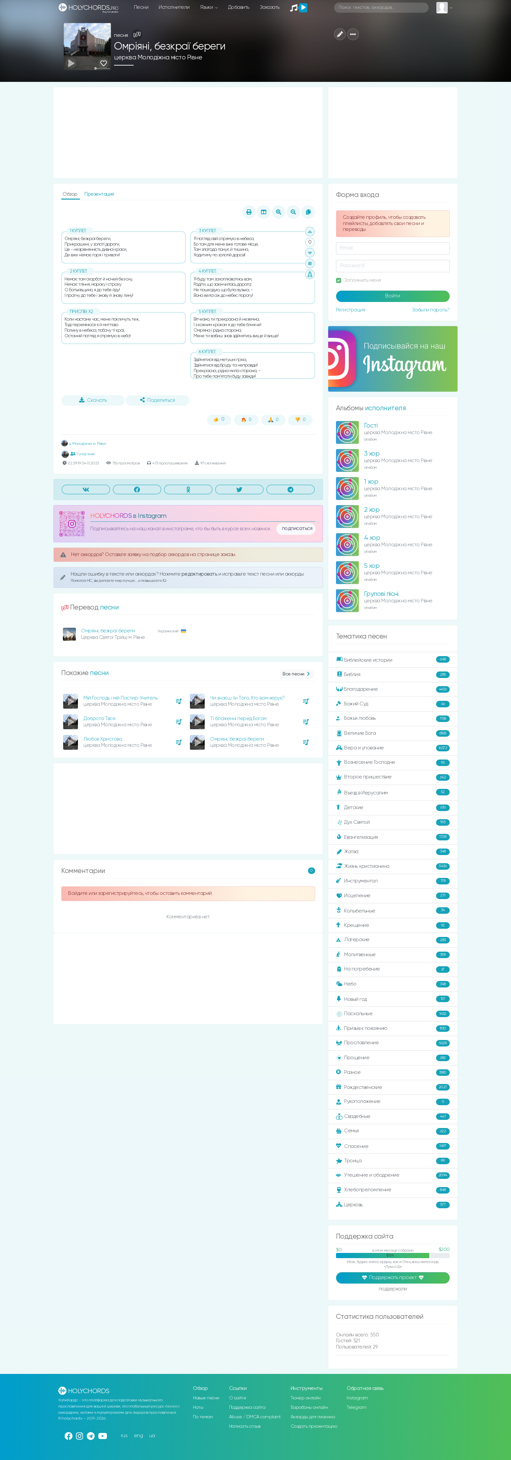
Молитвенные (393, 955)
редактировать (200, 574)
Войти (392, 296)
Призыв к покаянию (393, 1028)
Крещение (393, 925)
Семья (393, 1131)
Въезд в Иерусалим (393, 792)
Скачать (93, 400)
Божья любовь (393, 718)
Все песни (297, 674)
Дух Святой (393, 822)
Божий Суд (393, 704)
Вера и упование (393, 748)
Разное (393, 1072)
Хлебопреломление (393, 1190)
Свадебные (393, 1116)
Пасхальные (393, 1014)
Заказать (270, 7)
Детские (393, 808)
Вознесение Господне (393, 763)
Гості (371, 425)
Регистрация (350, 310)
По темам (202, 1417)
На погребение (393, 969)
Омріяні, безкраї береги (108, 630)
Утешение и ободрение (393, 1175)
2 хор (372, 509)
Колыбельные (393, 910)
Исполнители (174, 7)
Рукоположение (393, 1102)
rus (124, 1435)
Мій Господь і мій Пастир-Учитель (120, 698)
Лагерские (393, 940)
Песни (141, 7)
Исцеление (393, 896)
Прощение (393, 1058)
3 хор (372, 453)
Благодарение (393, 689)
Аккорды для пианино (313, 1417)
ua (152, 1435)
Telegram (356, 1407)
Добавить (238, 7)
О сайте (237, 1398)
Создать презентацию (314, 1426)
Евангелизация (393, 837)
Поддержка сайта (247, 1407)
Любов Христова (102, 739)
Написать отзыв (245, 1426)
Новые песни (206, 1398)
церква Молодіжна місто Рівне (158, 57)
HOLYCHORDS (111, 516)
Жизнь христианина (393, 866)
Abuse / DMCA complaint (255, 1417)
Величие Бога (393, 733)
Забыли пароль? (431, 310)
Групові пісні (381, 594)
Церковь (393, 1205)
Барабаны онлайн (309, 1407)
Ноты (198, 1407)
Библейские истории (393, 659)
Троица (393, 1161)
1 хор (371, 481)
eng (138, 1435)
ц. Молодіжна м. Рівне (83, 444)
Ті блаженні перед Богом (238, 718)
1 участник (82, 454)
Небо (393, 984)
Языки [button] (207, 7)
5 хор (372, 566)
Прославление (393, 1043)
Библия (393, 674)
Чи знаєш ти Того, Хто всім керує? (247, 698)
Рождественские (393, 1087)
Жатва (393, 852)
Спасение (393, 1146)
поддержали (393, 1289)
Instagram (357, 1398)
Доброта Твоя (99, 718)
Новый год (393, 999)
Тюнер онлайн (306, 1398)
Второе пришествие (393, 777)
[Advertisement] (188, 132)
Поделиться (157, 400)
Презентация (99, 194)
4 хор (372, 537)
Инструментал (393, 881)
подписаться (297, 528)
